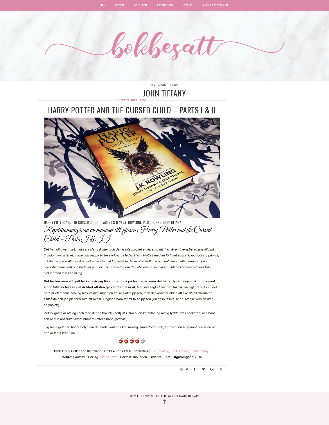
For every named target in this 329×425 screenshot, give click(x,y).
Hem (103, 5)
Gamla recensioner (215, 5)
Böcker (120, 5)
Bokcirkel (140, 5)
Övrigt (188, 5)
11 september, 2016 (132, 100)
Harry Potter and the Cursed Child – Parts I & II (132, 110)
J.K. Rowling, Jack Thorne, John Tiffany (180, 351)
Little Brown (109, 357)
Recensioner (165, 5)
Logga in (193, 396)
